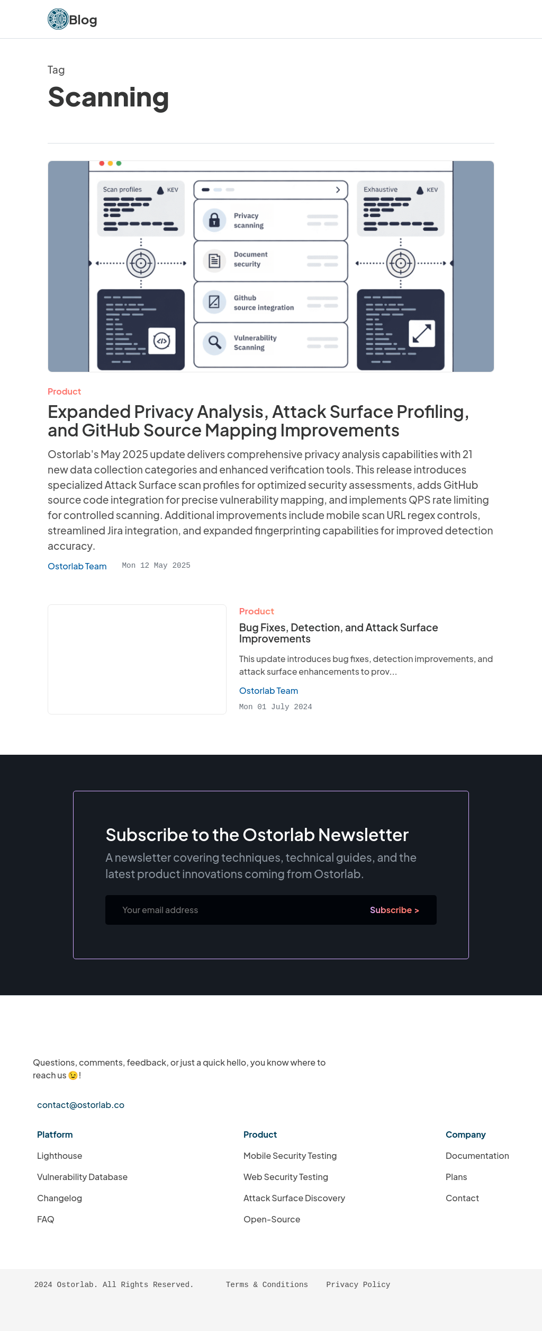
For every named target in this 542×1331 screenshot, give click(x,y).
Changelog (59, 1197)
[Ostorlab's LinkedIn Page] (115, 1311)
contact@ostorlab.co (80, 1104)
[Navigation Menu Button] (480, 19)
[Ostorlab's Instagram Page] (138, 1311)
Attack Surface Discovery (294, 1197)
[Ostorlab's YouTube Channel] (183, 1311)
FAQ (46, 1219)
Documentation (477, 1155)
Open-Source (272, 1219)
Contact (462, 1197)
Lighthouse (60, 1155)
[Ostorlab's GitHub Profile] (93, 1311)
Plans (456, 1176)
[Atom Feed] (70, 1311)
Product (64, 391)
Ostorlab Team (269, 690)
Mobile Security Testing (290, 1155)
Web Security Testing (285, 1176)
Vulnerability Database (82, 1176)
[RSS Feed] (48, 1311)
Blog (83, 19)
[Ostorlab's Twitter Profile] (160, 1311)
